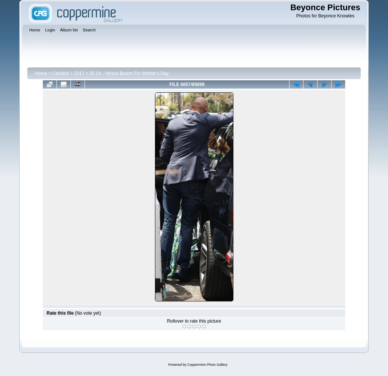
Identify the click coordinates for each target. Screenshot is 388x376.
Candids (60, 73)
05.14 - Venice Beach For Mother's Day (129, 73)
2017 (79, 73)
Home (41, 73)
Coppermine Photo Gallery (207, 365)
